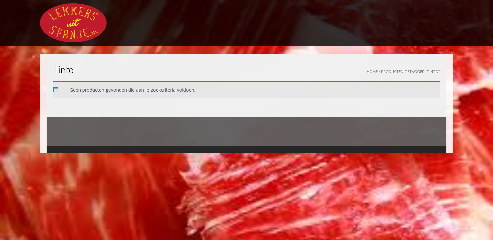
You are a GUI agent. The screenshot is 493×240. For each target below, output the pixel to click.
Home (372, 71)
